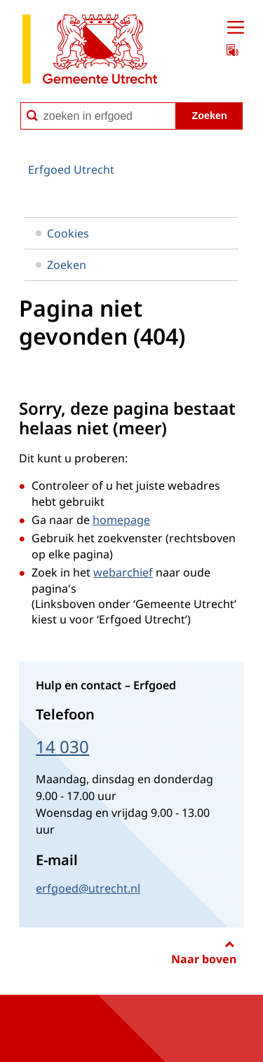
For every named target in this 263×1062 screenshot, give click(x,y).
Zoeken (61, 265)
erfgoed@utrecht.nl (88, 888)
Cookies (62, 233)
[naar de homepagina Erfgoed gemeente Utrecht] (89, 51)
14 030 (62, 746)
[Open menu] (236, 28)
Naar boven (203, 959)
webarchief (123, 572)
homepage (121, 519)
